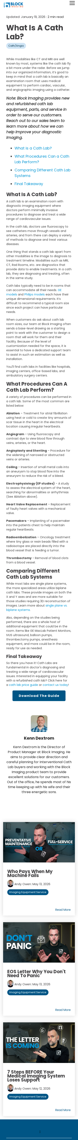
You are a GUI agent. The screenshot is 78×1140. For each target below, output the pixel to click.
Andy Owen (19, 884)
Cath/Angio (16, 45)
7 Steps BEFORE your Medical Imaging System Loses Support (36, 1076)
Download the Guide (39, 695)
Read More (63, 909)
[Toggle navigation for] (39, 1134)
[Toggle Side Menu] (72, 2)
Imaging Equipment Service (27, 892)
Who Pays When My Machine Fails (30, 873)
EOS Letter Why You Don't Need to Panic (36, 973)
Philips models (34, 294)
